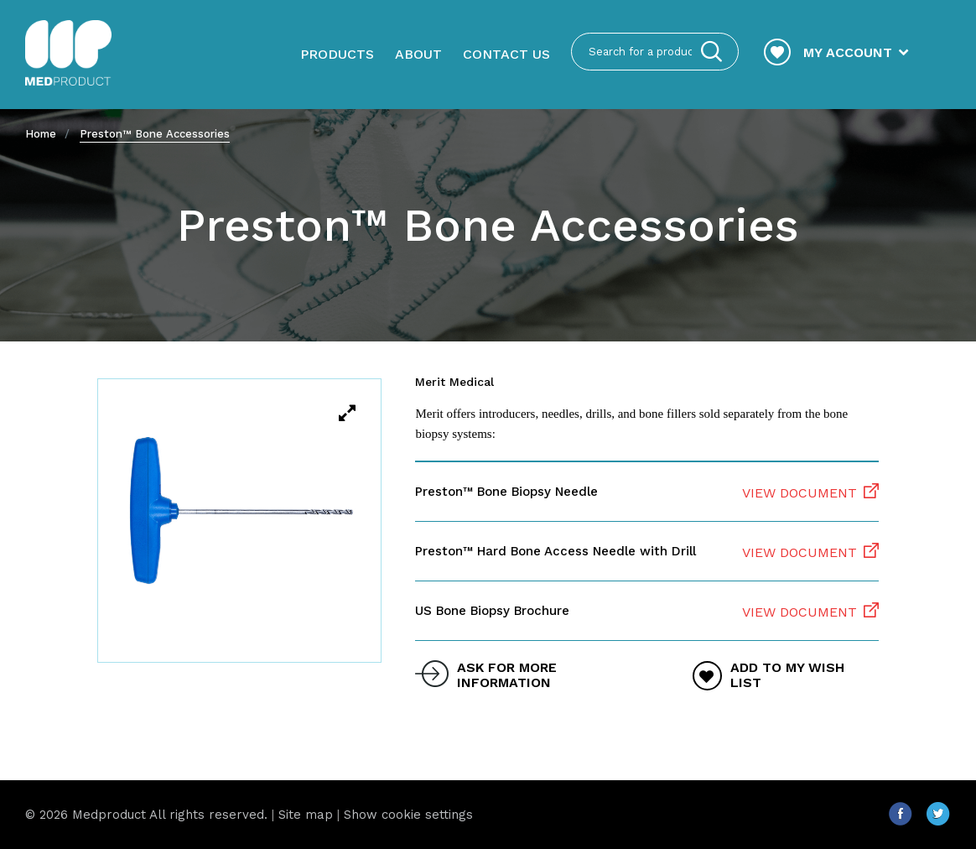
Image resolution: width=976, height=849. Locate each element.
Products (337, 54)
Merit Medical (454, 381)
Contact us (506, 54)
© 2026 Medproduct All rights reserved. (146, 814)
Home (40, 134)
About (418, 54)
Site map (305, 814)
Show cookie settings (408, 814)
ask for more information (507, 675)
